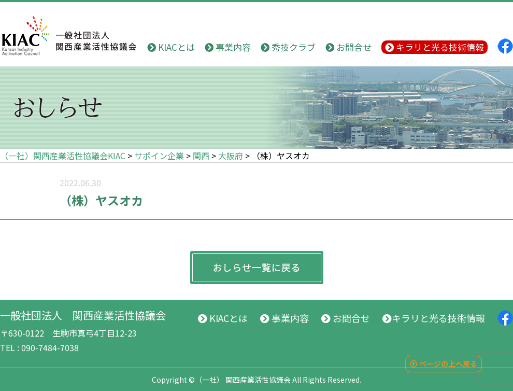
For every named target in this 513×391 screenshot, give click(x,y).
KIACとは (171, 46)
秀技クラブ (288, 46)
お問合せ (348, 46)
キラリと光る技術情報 (434, 46)
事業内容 (228, 46)
